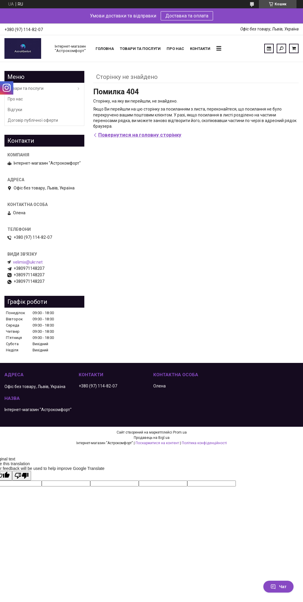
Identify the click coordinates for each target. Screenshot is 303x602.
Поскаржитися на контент (157, 443)
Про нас (175, 48)
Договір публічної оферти (33, 120)
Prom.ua (180, 432)
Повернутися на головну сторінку (139, 135)
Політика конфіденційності (204, 443)
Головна (105, 48)
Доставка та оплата (186, 16)
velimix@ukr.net (28, 262)
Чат (278, 586)
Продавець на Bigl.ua (152, 438)
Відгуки (15, 109)
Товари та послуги (140, 48)
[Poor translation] (21, 476)
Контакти (200, 48)
